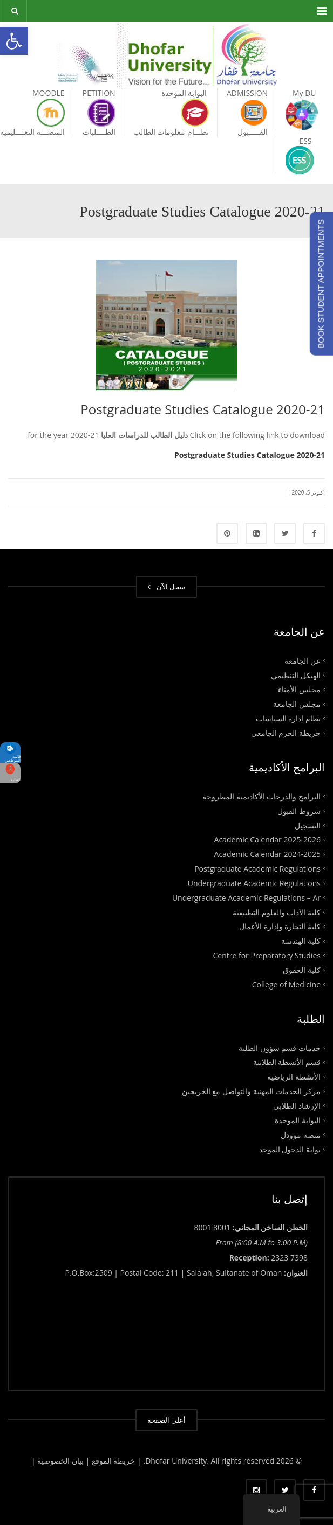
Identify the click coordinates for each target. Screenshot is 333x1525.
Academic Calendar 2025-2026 (267, 839)
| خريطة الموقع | (113, 1461)
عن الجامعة (302, 660)
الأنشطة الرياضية (294, 1076)
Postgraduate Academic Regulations (257, 869)
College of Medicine (286, 984)
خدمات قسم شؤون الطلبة (280, 1047)
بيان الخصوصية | (58, 1461)
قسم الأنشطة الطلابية (287, 1062)
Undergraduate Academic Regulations (254, 883)
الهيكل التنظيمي (296, 675)
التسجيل (308, 825)
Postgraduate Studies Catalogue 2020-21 (249, 455)
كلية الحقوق (302, 970)
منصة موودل (301, 1134)
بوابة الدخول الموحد (290, 1149)
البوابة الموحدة (298, 1120)
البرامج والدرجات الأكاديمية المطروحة (261, 796)
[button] (14, 41)
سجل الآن (166, 586)
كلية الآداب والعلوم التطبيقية (277, 912)
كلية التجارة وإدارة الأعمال (280, 926)
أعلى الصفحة (166, 1420)
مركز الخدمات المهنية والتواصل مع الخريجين (251, 1091)
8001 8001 (212, 1227)
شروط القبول (299, 810)
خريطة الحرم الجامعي (286, 733)
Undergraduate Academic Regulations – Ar (246, 897)
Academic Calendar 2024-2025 (267, 854)
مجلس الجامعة (297, 704)
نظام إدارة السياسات (288, 718)
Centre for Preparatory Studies (267, 955)
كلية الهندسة (301, 941)
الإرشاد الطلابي (297, 1106)
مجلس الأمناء (299, 689)
